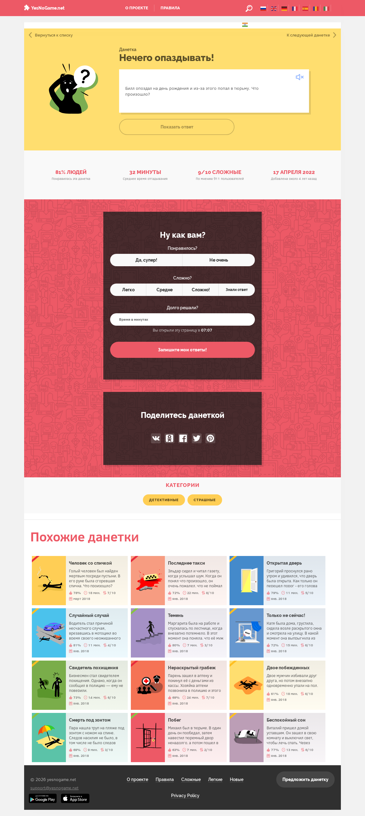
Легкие (215, 779)
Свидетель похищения (80, 685)
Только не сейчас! (277, 633)
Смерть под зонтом (80, 737)
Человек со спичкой (80, 580)
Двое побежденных (277, 685)
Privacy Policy (185, 795)
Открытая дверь (277, 580)
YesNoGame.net (48, 8)
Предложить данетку (305, 779)
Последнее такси (179, 580)
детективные (164, 500)
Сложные (191, 779)
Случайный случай (80, 633)
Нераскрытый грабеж (179, 685)
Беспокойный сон (277, 737)
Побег (179, 737)
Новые (236, 779)
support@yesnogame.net (54, 788)
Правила (170, 8)
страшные (205, 500)
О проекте (136, 8)
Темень (179, 633)
